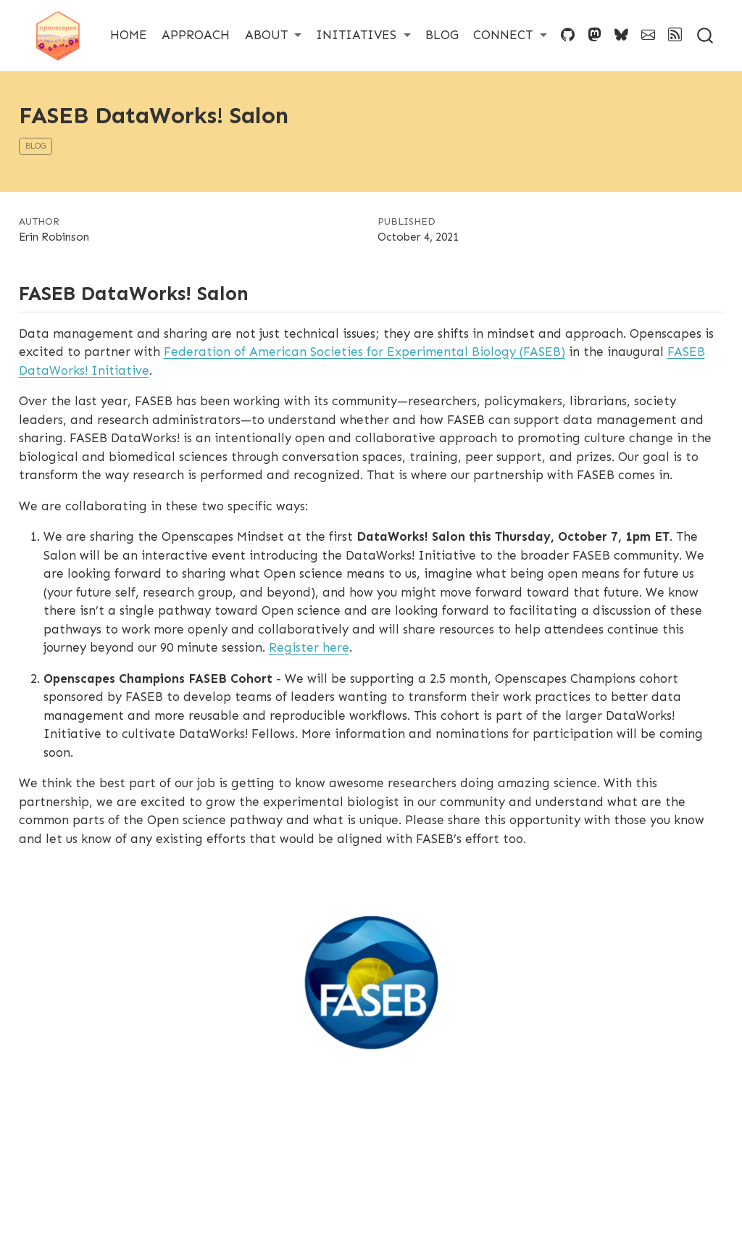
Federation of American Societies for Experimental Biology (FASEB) (364, 351)
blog (35, 146)
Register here (309, 647)
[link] (273, 35)
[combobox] (705, 35)
